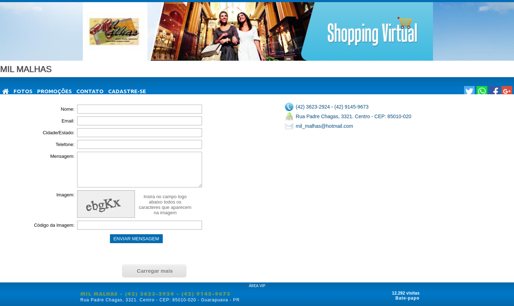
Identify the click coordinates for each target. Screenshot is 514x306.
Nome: (67, 109)
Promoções (54, 91)
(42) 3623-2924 (313, 107)
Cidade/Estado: (59, 132)
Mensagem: (62, 156)
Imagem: (65, 194)
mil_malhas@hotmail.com (324, 126)
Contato (90, 91)
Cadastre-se (127, 91)
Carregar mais (155, 271)
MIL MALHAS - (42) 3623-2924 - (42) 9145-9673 (155, 294)
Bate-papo (407, 298)
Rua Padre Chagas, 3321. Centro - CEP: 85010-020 (354, 116)
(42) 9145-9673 (351, 107)
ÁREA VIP (257, 286)
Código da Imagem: (54, 225)
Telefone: (65, 144)
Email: (67, 121)
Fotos (23, 91)
